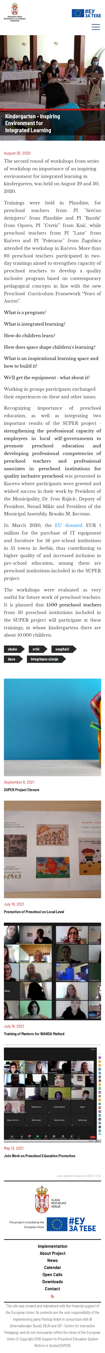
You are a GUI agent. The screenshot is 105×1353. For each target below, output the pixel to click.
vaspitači (62, 649)
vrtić (36, 649)
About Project (53, 1253)
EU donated (69, 525)
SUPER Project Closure (21, 789)
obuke (12, 649)
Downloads (52, 1281)
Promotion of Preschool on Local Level (34, 911)
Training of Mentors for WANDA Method (34, 1033)
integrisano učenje (44, 659)
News (52, 1260)
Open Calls (52, 1274)
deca (11, 659)
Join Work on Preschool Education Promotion (39, 1155)
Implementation (52, 1246)
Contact (52, 1288)
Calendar (52, 1267)
